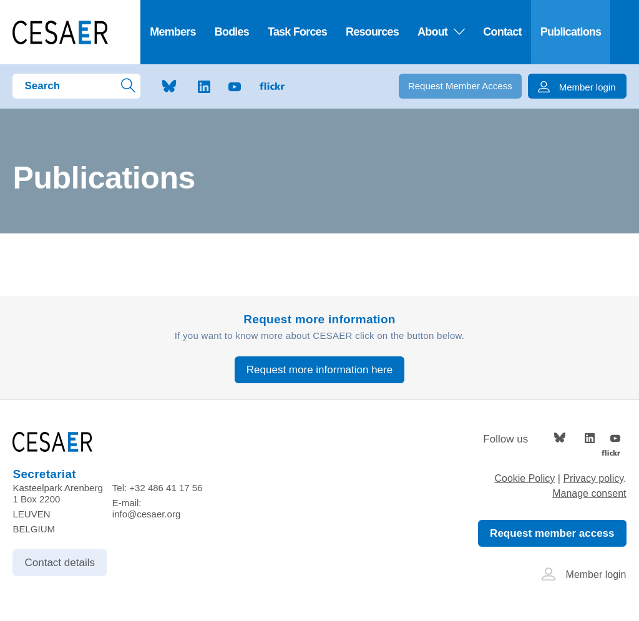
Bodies (232, 32)
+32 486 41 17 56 (165, 487)
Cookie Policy (524, 478)
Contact (502, 32)
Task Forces (297, 32)
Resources (372, 32)
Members (173, 32)
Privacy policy (593, 478)
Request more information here (319, 370)
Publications (571, 32)
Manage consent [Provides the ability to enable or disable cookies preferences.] (589, 493)
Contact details (59, 563)
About (440, 32)
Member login (584, 574)
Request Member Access (460, 86)
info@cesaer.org (146, 514)
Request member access (552, 533)
